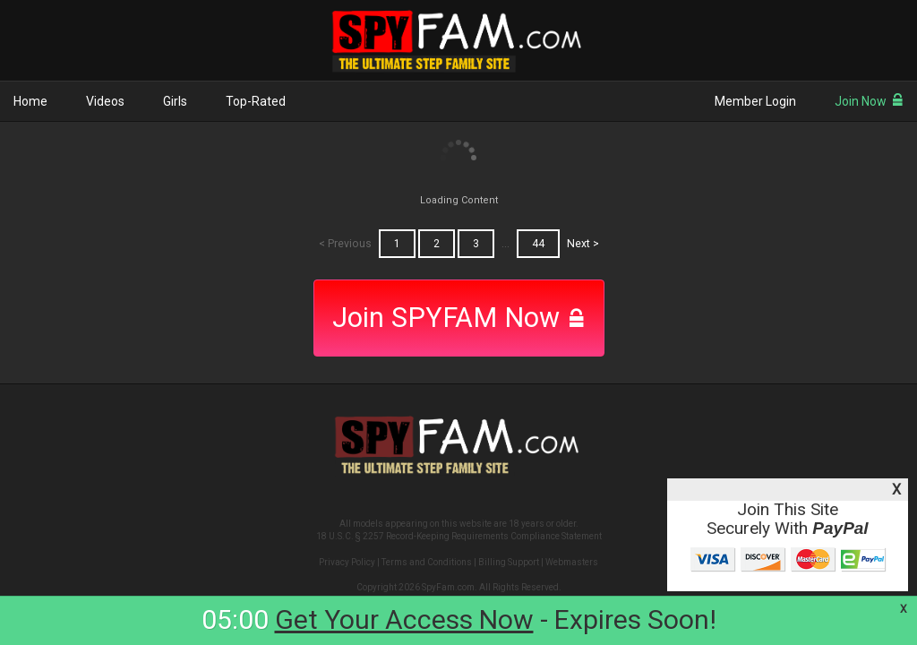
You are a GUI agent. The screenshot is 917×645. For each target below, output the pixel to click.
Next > (583, 243)
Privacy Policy (347, 562)
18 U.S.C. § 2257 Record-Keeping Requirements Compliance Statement (459, 536)
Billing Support (508, 562)
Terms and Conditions (426, 562)
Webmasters (571, 562)
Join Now (869, 101)
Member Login (755, 101)
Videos (105, 101)
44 (538, 243)
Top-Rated (256, 101)
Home (30, 101)
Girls (175, 101)
